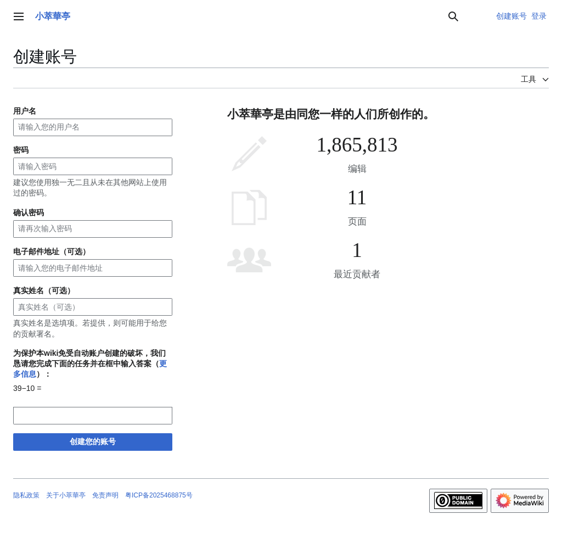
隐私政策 (26, 495)
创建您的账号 (93, 441)
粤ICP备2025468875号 (159, 495)
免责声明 (105, 495)
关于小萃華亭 (66, 495)
